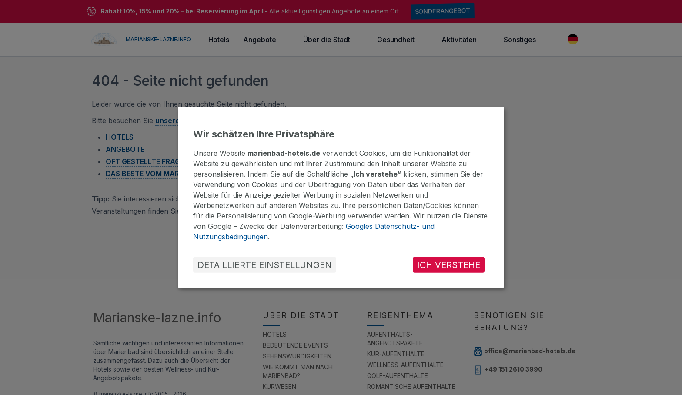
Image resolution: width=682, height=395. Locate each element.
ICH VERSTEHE (448, 265)
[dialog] (341, 197)
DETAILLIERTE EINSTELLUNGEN (264, 265)
